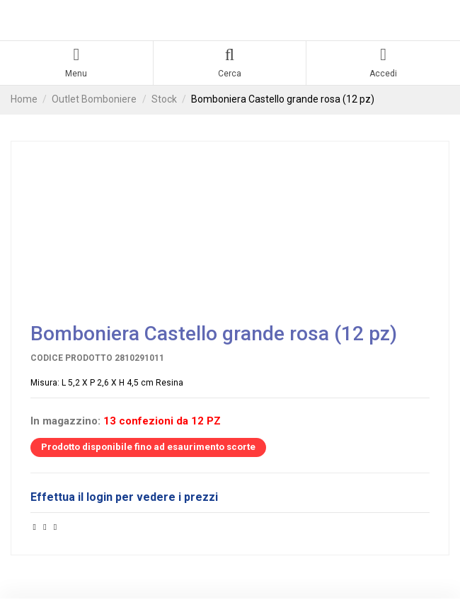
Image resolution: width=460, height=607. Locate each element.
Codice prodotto (71, 358)
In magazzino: (65, 421)
